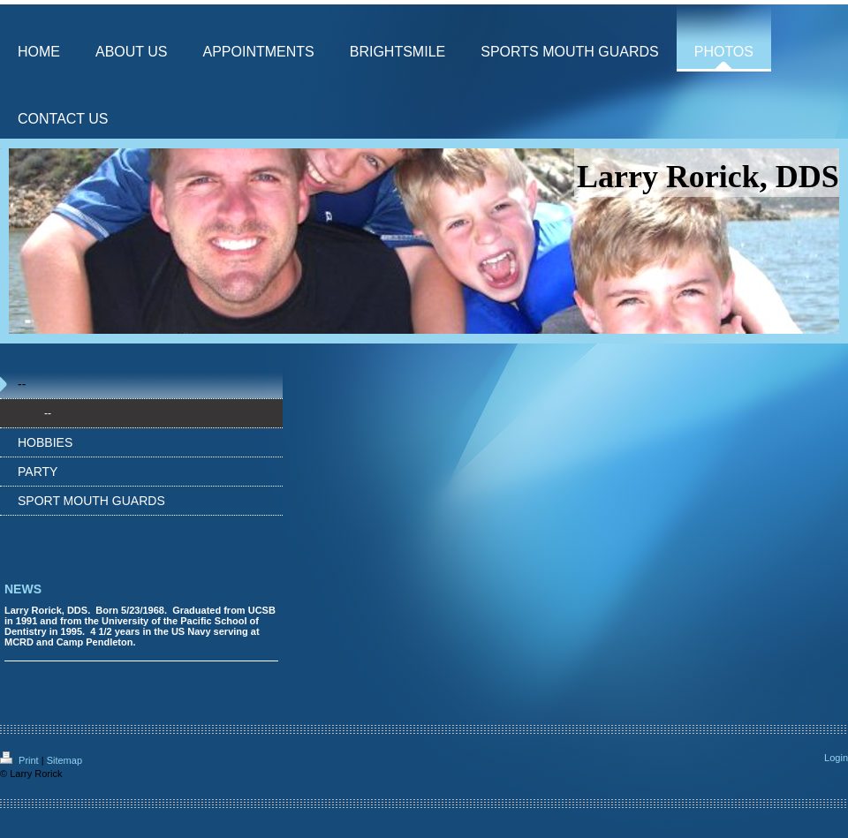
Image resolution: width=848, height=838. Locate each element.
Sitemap (64, 760)
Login (836, 757)
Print (21, 760)
